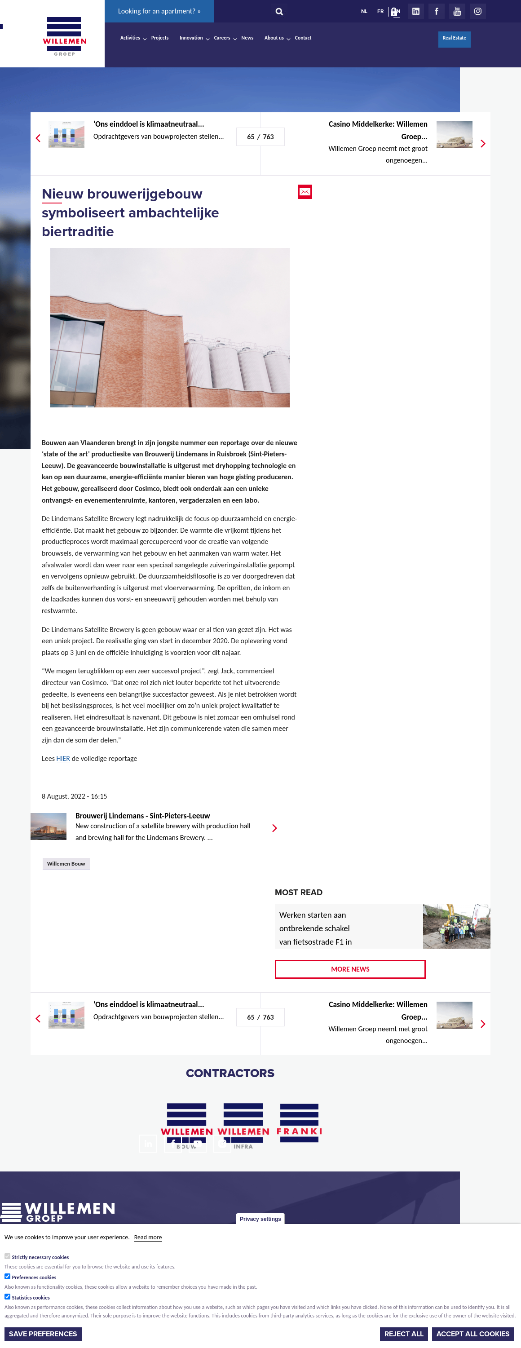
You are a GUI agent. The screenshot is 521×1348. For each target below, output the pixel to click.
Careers (222, 38)
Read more (148, 1237)
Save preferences (43, 1334)
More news (350, 969)
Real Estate (454, 38)
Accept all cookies (473, 1334)
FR (380, 11)
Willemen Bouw (66, 863)
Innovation (191, 38)
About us (274, 38)
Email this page (306, 192)
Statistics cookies (31, 1298)
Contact (303, 38)
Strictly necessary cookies (40, 1257)
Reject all (404, 1334)
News (247, 38)
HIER (64, 758)
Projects (159, 38)
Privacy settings (260, 1219)
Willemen (64, 36)
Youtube (457, 11)
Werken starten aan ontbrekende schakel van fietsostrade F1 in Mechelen (315, 935)
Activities (130, 38)
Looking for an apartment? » (159, 11)
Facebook (436, 11)
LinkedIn (416, 11)
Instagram (478, 11)
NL (364, 11)
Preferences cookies (34, 1277)
